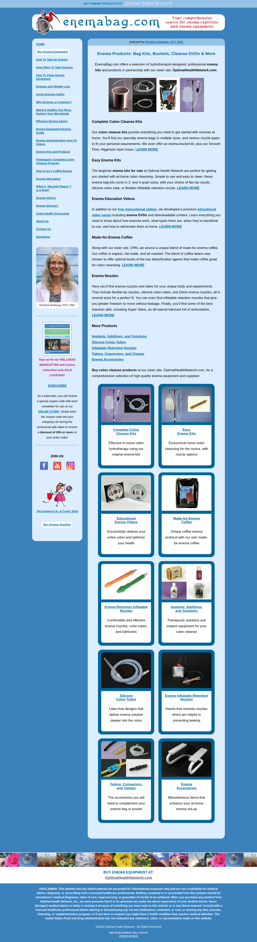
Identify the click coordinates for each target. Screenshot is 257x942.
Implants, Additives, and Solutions (119, 336)
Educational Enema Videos (126, 520)
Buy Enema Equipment (52, 51)
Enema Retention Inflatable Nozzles (126, 609)
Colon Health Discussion (52, 213)
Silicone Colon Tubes (109, 342)
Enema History (46, 198)
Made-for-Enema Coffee (186, 520)
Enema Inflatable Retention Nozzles (186, 697)
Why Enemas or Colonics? (54, 102)
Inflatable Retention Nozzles (114, 348)
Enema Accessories (107, 359)
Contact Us (43, 229)
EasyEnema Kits (186, 431)
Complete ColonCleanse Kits (126, 431)
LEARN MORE (147, 149)
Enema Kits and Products (53, 151)
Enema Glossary (47, 205)
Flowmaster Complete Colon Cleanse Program (55, 161)
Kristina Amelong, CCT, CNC (165, 42)
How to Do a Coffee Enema (54, 171)
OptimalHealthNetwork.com (128, 878)
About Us (42, 221)
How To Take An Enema (51, 59)
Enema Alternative (48, 178)
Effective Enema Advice (52, 121)
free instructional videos (137, 209)
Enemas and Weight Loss (53, 86)
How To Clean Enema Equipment (50, 77)
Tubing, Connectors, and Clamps (118, 354)
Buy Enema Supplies (57, 524)
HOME (40, 44)
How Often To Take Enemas (54, 67)
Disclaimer (43, 237)
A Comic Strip (57, 511)
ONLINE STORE (48, 411)
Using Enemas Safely (50, 94)
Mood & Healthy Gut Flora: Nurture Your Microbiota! (54, 111)
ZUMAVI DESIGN (128, 936)
